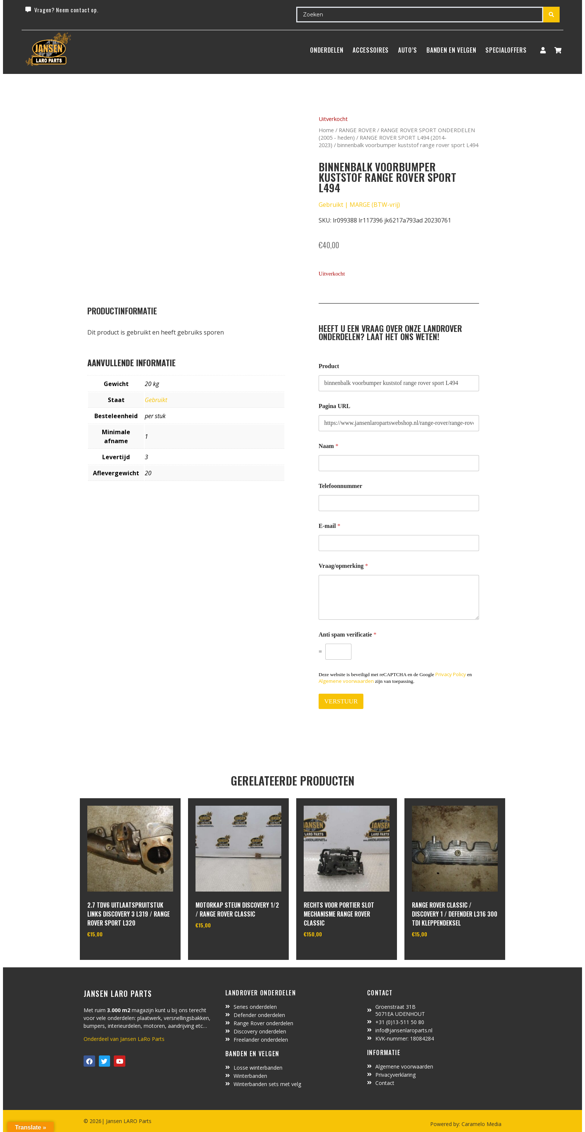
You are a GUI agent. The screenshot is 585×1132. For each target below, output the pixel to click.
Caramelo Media (480, 1124)
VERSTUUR (341, 701)
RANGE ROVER (357, 130)
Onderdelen (326, 50)
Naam (328, 446)
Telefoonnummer (340, 486)
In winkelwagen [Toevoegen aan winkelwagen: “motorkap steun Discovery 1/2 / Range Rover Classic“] (223, 944)
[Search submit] (551, 14)
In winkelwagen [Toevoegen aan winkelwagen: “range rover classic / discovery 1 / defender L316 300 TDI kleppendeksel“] (440, 953)
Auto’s (407, 50)
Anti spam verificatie (347, 634)
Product (329, 366)
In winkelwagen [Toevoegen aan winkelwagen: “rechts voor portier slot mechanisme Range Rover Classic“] (331, 953)
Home (326, 130)
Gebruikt (156, 400)
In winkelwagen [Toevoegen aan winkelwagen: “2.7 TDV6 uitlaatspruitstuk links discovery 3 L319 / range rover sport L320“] (115, 953)
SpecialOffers (505, 50)
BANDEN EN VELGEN (451, 50)
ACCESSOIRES (371, 50)
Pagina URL (334, 406)
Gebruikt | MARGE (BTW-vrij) (359, 204)
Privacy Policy (450, 674)
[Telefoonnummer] (399, 503)
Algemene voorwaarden (346, 681)
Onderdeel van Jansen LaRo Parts (124, 1038)
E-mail (329, 526)
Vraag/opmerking (343, 566)
